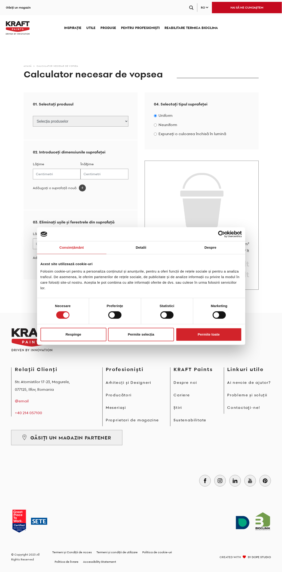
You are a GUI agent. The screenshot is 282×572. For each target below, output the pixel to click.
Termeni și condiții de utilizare (117, 552)
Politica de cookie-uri (157, 552)
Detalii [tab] (141, 247)
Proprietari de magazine (132, 420)
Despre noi (185, 382)
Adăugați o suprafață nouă (55, 188)
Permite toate (209, 334)
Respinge (73, 334)
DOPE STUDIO (261, 557)
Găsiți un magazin (18, 8)
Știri (178, 407)
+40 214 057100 (28, 412)
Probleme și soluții (247, 394)
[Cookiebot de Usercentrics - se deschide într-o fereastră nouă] (221, 234)
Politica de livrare (66, 562)
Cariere (182, 394)
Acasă (28, 65)
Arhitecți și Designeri (128, 382)
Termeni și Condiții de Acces (72, 552)
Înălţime (87, 164)
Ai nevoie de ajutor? (249, 382)
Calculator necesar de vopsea (57, 65)
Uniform (165, 115)
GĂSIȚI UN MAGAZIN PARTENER (66, 437)
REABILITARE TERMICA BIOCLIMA (191, 27)
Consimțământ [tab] (71, 247)
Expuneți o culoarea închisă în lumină (192, 133)
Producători (119, 394)
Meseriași (116, 407)
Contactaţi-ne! (243, 407)
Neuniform (167, 124)
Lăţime (38, 164)
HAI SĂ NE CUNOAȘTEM (246, 8)
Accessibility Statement (99, 562)
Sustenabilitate (190, 420)
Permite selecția (141, 334)
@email (22, 401)
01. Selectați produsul (53, 104)
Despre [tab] (210, 247)
